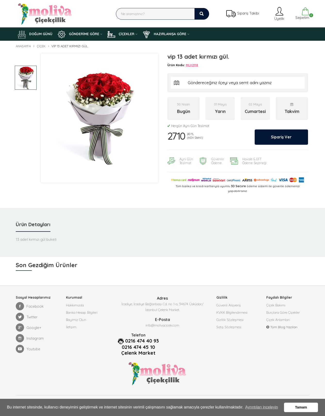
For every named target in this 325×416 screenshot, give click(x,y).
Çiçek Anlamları (278, 319)
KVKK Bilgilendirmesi (231, 312)
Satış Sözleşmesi (228, 327)
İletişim (71, 327)
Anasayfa (23, 46)
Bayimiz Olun (76, 319)
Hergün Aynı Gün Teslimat (188, 126)
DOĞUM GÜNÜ (35, 34)
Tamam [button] (301, 407)
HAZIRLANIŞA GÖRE (164, 34)
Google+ (28, 327)
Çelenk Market (138, 353)
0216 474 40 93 (142, 341)
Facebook (30, 306)
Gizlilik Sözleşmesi (230, 319)
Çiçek (41, 46)
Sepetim (301, 14)
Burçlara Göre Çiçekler (283, 312)
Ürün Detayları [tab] (33, 224)
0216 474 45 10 (138, 347)
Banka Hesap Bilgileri (82, 312)
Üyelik (278, 14)
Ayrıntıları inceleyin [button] (261, 407)
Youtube (28, 348)
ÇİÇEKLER (120, 34)
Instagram (30, 338)
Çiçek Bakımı (275, 305)
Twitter (27, 316)
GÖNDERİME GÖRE (78, 34)
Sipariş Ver (280, 136)
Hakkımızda (75, 305)
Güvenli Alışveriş (228, 305)
